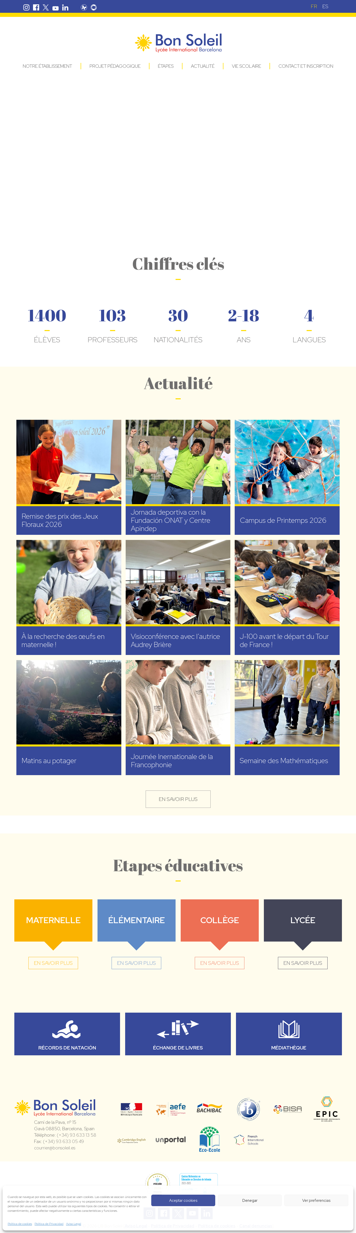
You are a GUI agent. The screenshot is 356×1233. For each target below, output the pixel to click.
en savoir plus (178, 799)
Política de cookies (20, 1224)
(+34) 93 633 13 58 (76, 1135)
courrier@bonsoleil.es (54, 1148)
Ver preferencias (316, 1200)
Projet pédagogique (115, 66)
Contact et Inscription (305, 66)
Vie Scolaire (246, 66)
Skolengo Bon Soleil (94, 7)
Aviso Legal (73, 1224)
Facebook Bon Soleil (36, 7)
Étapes (166, 66)
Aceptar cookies (183, 1200)
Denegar (249, 1200)
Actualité (202, 66)
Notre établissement (47, 66)
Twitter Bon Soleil (46, 7)
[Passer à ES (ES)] (325, 6)
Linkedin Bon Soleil (65, 7)
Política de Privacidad (49, 1224)
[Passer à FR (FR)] (314, 6)
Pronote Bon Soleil (84, 7)
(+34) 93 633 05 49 (63, 1141)
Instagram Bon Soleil (26, 7)
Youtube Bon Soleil (55, 7)
